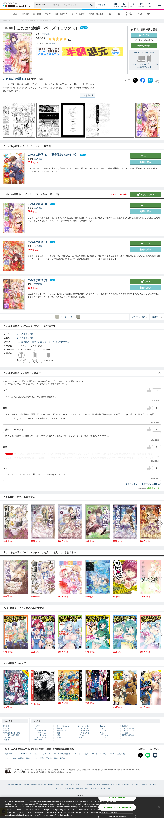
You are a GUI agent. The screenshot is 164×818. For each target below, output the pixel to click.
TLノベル (104, 737)
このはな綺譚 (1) (14, 78)
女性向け (86, 733)
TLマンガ (104, 735)
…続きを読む (87, 95)
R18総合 (125, 726)
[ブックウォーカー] (16, 5)
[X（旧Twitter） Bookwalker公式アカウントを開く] (140, 755)
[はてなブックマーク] (150, 80)
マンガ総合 (37, 726)
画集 (80, 737)
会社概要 (11, 784)
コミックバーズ (62, 342)
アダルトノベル (129, 730)
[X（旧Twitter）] (135, 80)
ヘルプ (93, 788)
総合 (15, 14)
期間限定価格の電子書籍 (11, 733)
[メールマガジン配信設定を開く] (155, 755)
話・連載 (37, 14)
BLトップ (78, 754)
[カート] (149, 5)
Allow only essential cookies (117, 807)
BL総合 (102, 726)
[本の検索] (42, 5)
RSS (154, 784)
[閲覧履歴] (141, 5)
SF (70, 342)
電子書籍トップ (11, 754)
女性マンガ (42, 737)
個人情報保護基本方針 (38, 784)
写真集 (59, 737)
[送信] (92, 5)
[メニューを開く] (159, 5)
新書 (58, 733)
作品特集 (6, 740)
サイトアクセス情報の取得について (88, 784)
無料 (149, 14)
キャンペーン (7, 737)
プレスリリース (146, 784)
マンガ (47, 14)
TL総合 (102, 733)
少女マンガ (42, 735)
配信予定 (6, 728)
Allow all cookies (117, 798)
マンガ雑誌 (38, 740)
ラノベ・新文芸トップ (63, 754)
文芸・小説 (60, 728)
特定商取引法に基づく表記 (111, 784)
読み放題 (25, 14)
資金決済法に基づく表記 (130, 784)
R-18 (140, 14)
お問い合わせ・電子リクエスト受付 (77, 788)
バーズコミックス (25, 334)
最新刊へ (157, 317)
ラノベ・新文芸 (78, 14)
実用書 (21, 758)
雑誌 (58, 735)
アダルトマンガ (129, 728)
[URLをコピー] (157, 80)
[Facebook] (142, 80)
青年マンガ (37, 342)
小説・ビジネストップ (42, 754)
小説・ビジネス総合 (62, 726)
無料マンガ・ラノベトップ (96, 754)
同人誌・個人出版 (96, 14)
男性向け (28, 342)
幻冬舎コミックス (25, 338)
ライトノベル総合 (84, 726)
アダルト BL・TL (129, 14)
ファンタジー (49, 342)
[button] (8, 120)
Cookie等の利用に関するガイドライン (61, 784)
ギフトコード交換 (104, 788)
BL (110, 14)
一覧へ (52, 43)
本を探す (101, 5)
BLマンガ (104, 728)
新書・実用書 (59, 758)
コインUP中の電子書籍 (11, 735)
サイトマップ (58, 788)
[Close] (159, 807)
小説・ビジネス (61, 14)
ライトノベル (83, 728)
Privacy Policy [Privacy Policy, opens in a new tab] (66, 815)
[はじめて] (133, 5)
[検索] (92, 5)
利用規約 (26, 784)
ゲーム (81, 735)
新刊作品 (6, 726)
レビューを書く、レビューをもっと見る (142, 484)
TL (119, 14)
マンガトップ (25, 754)
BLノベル (104, 730)
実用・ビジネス (62, 730)
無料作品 (6, 730)
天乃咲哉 (46, 34)
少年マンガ (42, 730)
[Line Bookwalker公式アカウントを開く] (147, 755)
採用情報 (18, 784)
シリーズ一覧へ (140, 317)
